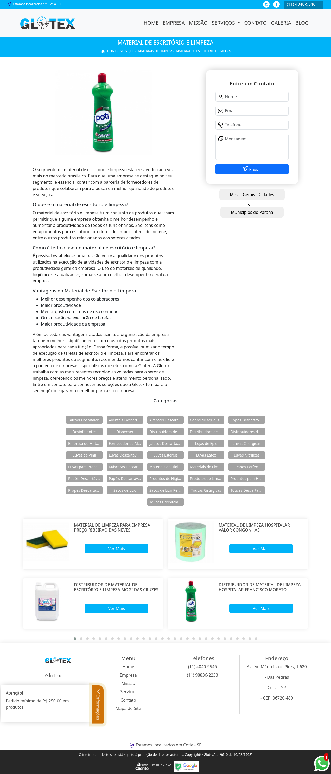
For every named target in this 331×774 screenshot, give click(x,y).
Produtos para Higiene (248, 478)
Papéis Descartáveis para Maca (126, 478)
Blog (302, 22)
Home (151, 22)
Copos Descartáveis (247, 419)
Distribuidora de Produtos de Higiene (207, 431)
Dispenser (124, 431)
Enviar (254, 169)
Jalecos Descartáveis (166, 443)
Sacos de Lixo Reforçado (166, 490)
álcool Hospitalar (84, 419)
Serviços (224, 22)
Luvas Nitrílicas (247, 455)
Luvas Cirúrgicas (246, 443)
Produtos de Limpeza (207, 478)
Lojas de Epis (206, 443)
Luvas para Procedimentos (85, 466)
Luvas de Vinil (84, 455)
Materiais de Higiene (166, 466)
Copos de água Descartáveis (207, 419)
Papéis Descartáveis (85, 478)
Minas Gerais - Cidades (252, 194)
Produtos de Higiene (166, 478)
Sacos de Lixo (124, 490)
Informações (98, 704)
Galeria (281, 22)
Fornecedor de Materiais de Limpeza (126, 443)
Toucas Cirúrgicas (206, 490)
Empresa (174, 22)
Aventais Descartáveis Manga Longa (166, 419)
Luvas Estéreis (165, 455)
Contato (255, 22)
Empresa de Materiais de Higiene (85, 443)
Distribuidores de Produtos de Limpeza (248, 431)
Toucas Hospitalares (166, 502)
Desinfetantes (84, 431)
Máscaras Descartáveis (126, 466)
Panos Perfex (246, 466)
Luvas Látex (206, 455)
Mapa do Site (128, 708)
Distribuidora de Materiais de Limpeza (166, 431)
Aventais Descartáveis (126, 419)
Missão (198, 22)
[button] (75, 638)
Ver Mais (116, 549)
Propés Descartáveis (85, 490)
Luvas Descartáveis (125, 455)
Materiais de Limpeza (207, 466)
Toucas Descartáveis (248, 490)
